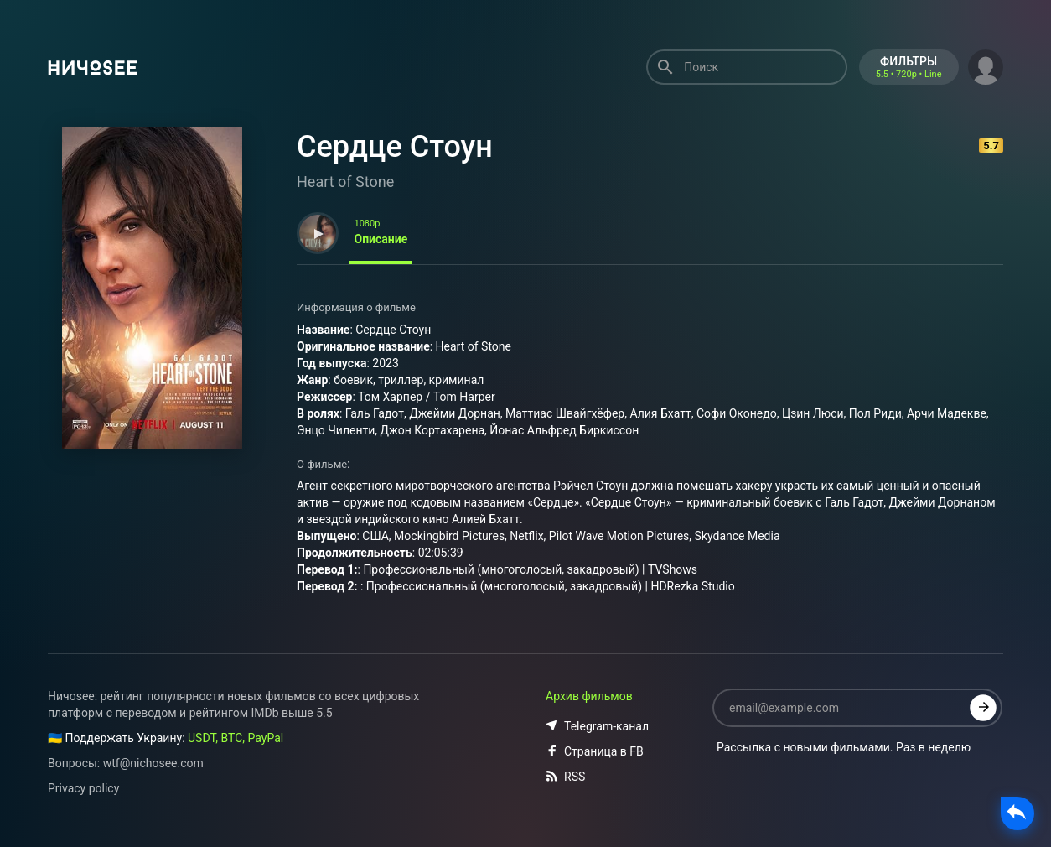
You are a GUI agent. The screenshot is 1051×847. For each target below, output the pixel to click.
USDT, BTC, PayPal (235, 738)
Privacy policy (83, 788)
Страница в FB (595, 751)
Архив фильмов (589, 696)
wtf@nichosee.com (153, 763)
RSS (565, 776)
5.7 (991, 145)
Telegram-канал (597, 726)
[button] (985, 65)
